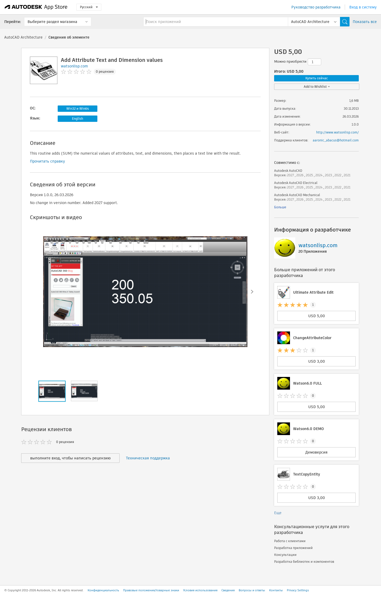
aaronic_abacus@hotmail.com (336, 140)
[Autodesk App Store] (36, 7)
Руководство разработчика (316, 7)
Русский (89, 7)
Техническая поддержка (148, 458)
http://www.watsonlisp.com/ (337, 132)
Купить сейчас (316, 78)
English (77, 118)
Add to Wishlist (317, 86)
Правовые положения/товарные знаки (151, 590)
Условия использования (200, 590)
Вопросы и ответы (252, 590)
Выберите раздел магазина (52, 21)
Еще (278, 512)
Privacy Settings (298, 590)
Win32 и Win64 (77, 108)
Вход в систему (363, 7)
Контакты (276, 590)
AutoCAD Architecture (23, 37)
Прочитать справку (47, 161)
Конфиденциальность (103, 590)
